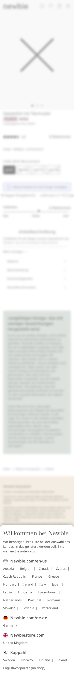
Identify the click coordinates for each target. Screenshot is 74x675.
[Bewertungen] (37, 136)
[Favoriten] (50, 6)
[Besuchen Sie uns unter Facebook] (19, 565)
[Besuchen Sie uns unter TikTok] (32, 565)
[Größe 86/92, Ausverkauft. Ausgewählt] (9, 170)
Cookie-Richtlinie (21, 528)
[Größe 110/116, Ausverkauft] (38, 170)
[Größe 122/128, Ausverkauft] (53, 170)
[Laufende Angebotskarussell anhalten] (66, 195)
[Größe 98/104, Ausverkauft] (23, 170)
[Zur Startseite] (15, 6)
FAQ (60, 525)
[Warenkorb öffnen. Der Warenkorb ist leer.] (59, 6)
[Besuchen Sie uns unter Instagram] (6, 565)
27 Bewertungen (60, 207)
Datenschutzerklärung (39, 525)
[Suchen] (42, 6)
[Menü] (68, 6)
